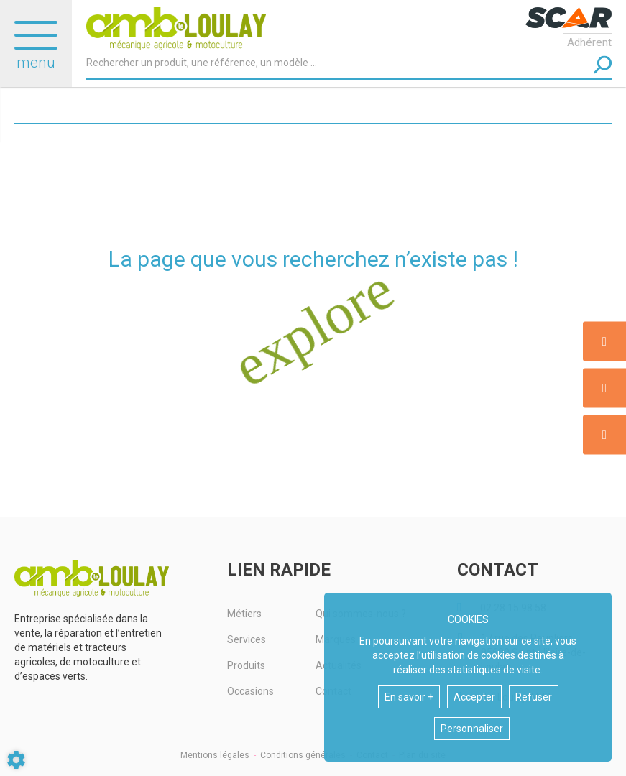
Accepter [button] (474, 697)
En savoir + (409, 697)
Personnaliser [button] (472, 728)
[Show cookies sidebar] (16, 760)
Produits (246, 665)
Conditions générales (303, 755)
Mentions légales (214, 755)
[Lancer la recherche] (603, 65)
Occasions (250, 691)
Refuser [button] (533, 697)
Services (246, 639)
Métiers (244, 613)
